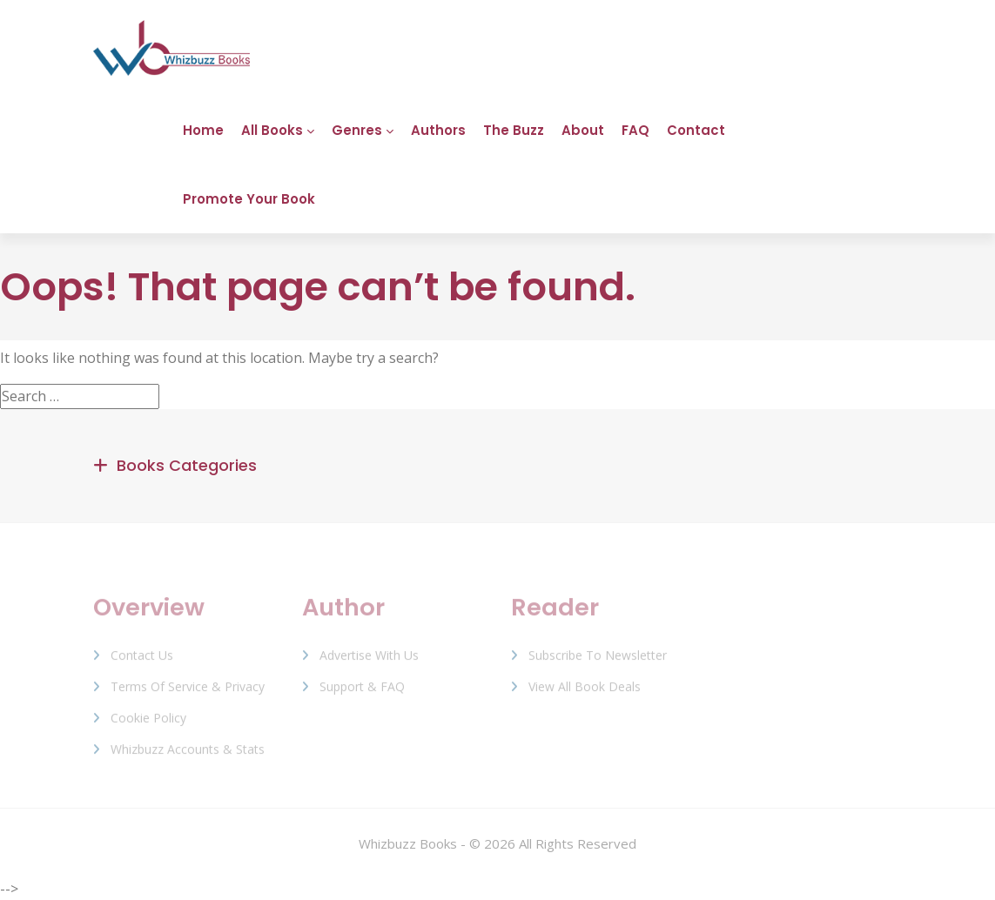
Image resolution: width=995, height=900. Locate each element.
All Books (272, 130)
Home (203, 130)
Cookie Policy (148, 723)
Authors (438, 130)
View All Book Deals (584, 692)
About (582, 130)
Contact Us (142, 661)
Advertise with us (369, 661)
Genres (357, 130)
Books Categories (187, 465)
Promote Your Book (249, 199)
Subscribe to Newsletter (597, 661)
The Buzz (513, 130)
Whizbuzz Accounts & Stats (188, 755)
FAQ (635, 130)
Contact (696, 130)
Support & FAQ (362, 692)
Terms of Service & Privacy (188, 692)
